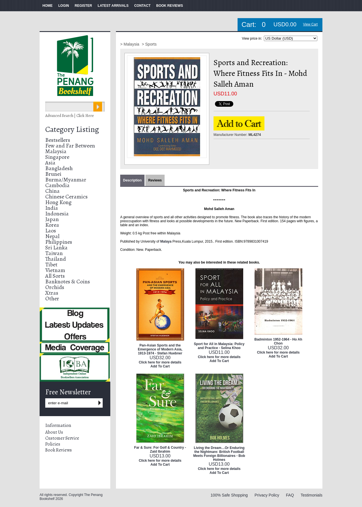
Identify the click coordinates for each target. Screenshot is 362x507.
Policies (52, 444)
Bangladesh (59, 168)
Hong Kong (58, 202)
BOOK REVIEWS (169, 6)
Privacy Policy (267, 495)
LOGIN (63, 6)
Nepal (52, 236)
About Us (54, 432)
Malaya (165, 241)
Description (132, 180)
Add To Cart (160, 366)
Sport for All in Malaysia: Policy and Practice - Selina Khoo (219, 346)
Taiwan (54, 253)
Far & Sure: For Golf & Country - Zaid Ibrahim (160, 449)
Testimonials (311, 495)
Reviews (155, 180)
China (52, 191)
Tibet (51, 264)
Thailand (55, 259)
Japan (52, 219)
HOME (47, 6)
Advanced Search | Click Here (69, 115)
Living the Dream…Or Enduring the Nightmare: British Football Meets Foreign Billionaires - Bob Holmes (219, 454)
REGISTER (83, 6)
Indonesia (57, 213)
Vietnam (55, 270)
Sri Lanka (56, 247)
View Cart (310, 24)
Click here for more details (160, 362)
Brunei (53, 174)
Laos (50, 230)
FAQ (290, 495)
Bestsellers (57, 140)
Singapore (57, 157)
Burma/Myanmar (65, 179)
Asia (50, 162)
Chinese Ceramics (66, 196)
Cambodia (57, 185)
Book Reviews (58, 450)
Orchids (54, 287)
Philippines (58, 242)
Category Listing (72, 129)
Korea (52, 225)
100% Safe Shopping (229, 495)
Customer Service (62, 438)
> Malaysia (130, 44)
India (51, 208)
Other (52, 298)
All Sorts (55, 276)
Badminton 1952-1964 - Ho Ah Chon (278, 341)
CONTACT (142, 6)
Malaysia (55, 151)
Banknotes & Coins (67, 281)
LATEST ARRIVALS (113, 6)
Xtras (51, 293)
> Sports (149, 44)
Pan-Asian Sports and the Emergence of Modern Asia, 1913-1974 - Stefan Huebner (160, 349)
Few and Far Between (70, 145)
